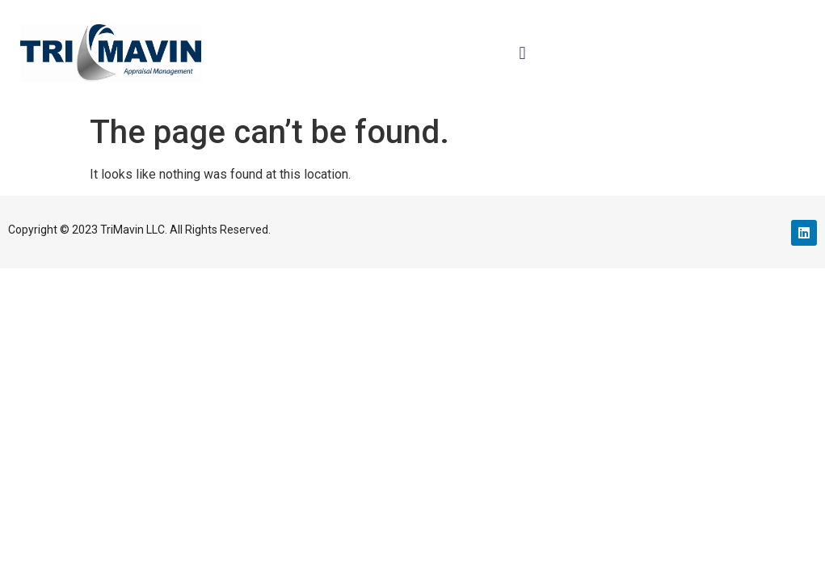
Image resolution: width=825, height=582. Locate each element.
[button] (522, 53)
